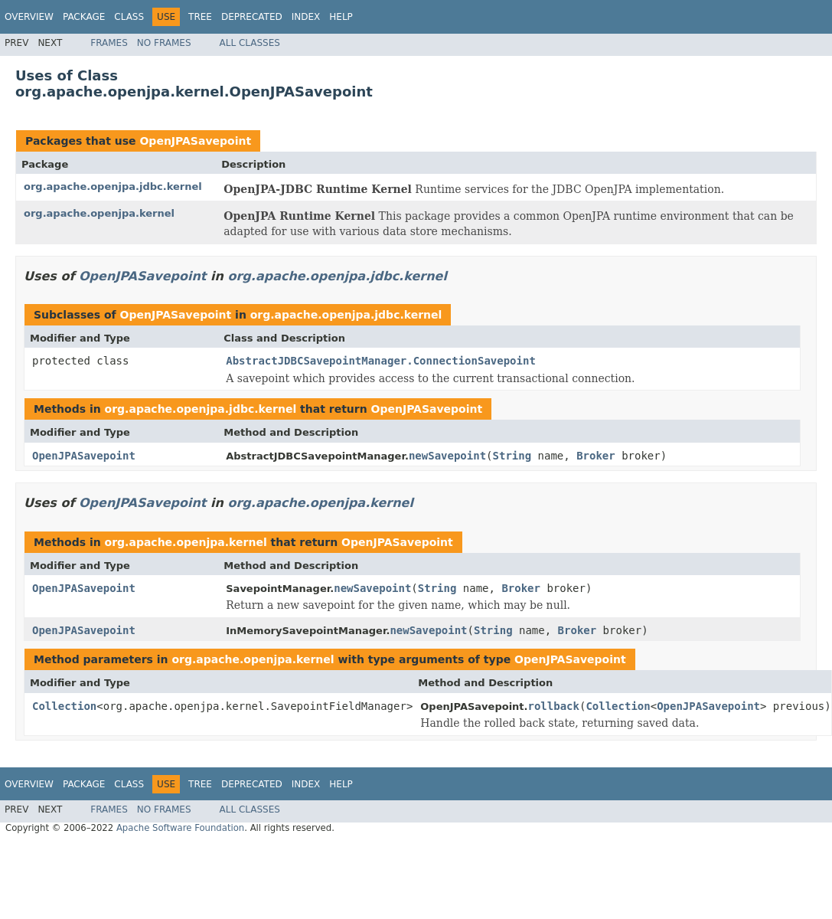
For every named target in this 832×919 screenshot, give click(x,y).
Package (84, 16)
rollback (553, 706)
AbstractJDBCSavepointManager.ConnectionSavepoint (381, 361)
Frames (109, 43)
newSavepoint (447, 456)
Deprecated (251, 16)
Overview (29, 16)
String (512, 456)
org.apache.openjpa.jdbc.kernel (113, 186)
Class (129, 16)
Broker (595, 456)
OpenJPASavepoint (195, 141)
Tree (200, 16)
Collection (64, 706)
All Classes (250, 43)
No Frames (164, 43)
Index (306, 16)
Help (341, 16)
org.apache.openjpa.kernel (99, 213)
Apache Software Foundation (180, 828)
